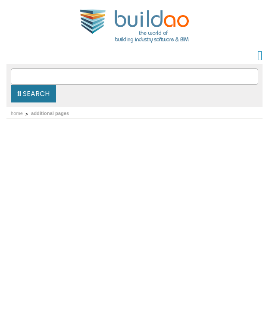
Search (33, 94)
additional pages (50, 113)
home (17, 113)
